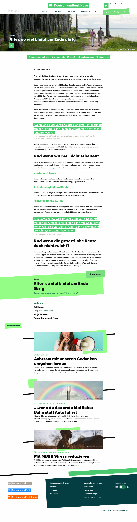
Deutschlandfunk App (39, 57)
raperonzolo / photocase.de (127, 49)
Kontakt (53, 487)
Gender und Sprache (92, 497)
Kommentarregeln (91, 494)
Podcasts (57, 11)
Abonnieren (102, 57)
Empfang (53, 490)
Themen (44, 11)
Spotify (71, 57)
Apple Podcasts (86, 57)
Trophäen (54, 494)
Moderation (85, 11)
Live (107, 12)
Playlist (116, 12)
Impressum (88, 487)
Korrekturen (88, 490)
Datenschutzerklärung (93, 483)
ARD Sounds (58, 57)
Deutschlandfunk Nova (59, 483)
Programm (71, 11)
